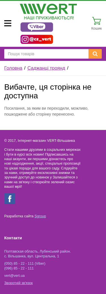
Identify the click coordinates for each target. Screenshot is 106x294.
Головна (13, 68)
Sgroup (40, 216)
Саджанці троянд (46, 68)
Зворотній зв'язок (18, 283)
